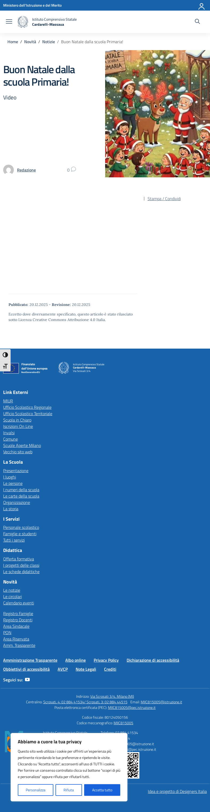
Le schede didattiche (21, 571)
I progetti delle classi (21, 565)
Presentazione (15, 470)
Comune (10, 439)
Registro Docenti (17, 620)
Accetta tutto (102, 790)
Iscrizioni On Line (18, 426)
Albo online (75, 660)
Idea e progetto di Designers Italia (177, 791)
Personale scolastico (21, 527)
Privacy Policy (106, 660)
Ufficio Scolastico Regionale (27, 407)
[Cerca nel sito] (197, 22)
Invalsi (9, 432)
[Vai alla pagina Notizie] (48, 41)
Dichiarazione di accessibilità (153, 660)
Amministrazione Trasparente (30, 660)
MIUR (8, 401)
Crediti (110, 669)
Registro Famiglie (18, 613)
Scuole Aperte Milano (22, 445)
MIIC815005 (123, 723)
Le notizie (11, 590)
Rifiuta (68, 790)
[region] (69, 767)
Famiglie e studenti (19, 533)
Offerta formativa (18, 559)
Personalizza (35, 790)
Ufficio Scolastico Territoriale (27, 413)
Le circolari (12, 596)
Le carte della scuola (21, 496)
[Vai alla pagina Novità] (30, 41)
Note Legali (86, 669)
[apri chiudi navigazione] (9, 22)
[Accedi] (202, 5)
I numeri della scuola (21, 489)
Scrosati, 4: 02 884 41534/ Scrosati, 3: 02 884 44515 (85, 702)
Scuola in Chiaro (17, 420)
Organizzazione (16, 502)
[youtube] (27, 679)
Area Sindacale (16, 626)
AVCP (63, 669)
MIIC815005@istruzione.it (161, 702)
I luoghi (9, 477)
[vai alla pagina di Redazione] (26, 170)
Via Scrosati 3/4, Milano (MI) (112, 696)
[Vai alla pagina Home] (12, 41)
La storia (10, 509)
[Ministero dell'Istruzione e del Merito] (32, 5)
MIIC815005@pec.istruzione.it (132, 707)
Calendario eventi (18, 603)
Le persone (13, 483)
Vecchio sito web (17, 452)
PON (7, 632)
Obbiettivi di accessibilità (26, 669)
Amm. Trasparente (19, 645)
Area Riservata (16, 639)
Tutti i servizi (14, 540)
